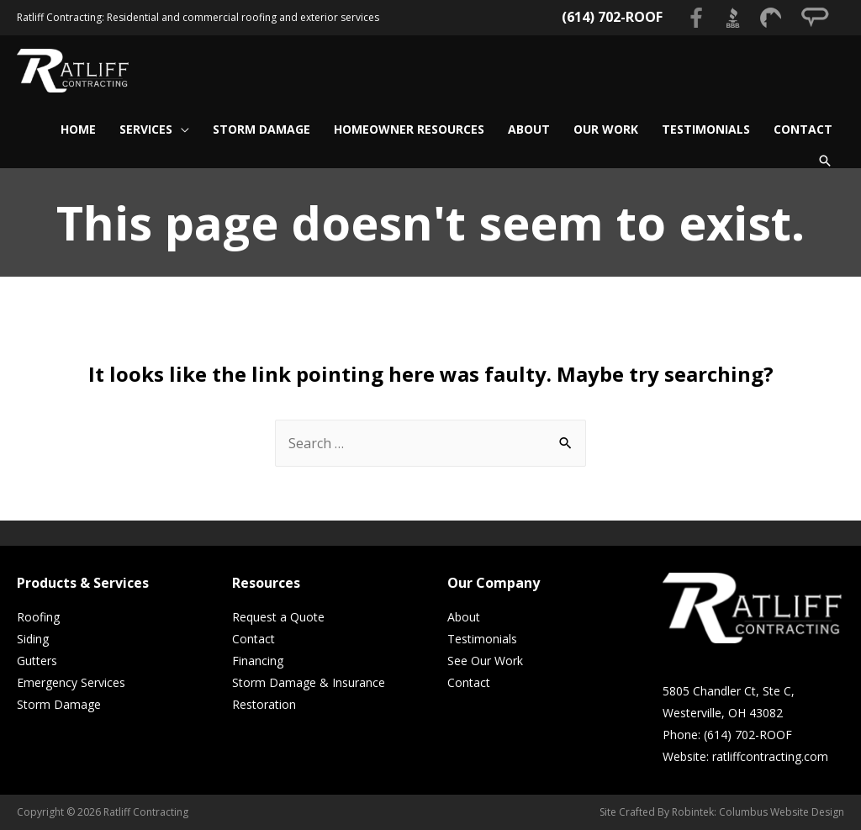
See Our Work (485, 661)
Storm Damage (59, 704)
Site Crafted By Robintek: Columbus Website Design (722, 812)
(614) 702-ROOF (612, 17)
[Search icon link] (824, 160)
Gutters (37, 661)
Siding (33, 639)
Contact (253, 639)
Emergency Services (71, 682)
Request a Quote (278, 617)
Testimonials (482, 639)
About (463, 617)
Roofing (38, 617)
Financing (257, 661)
